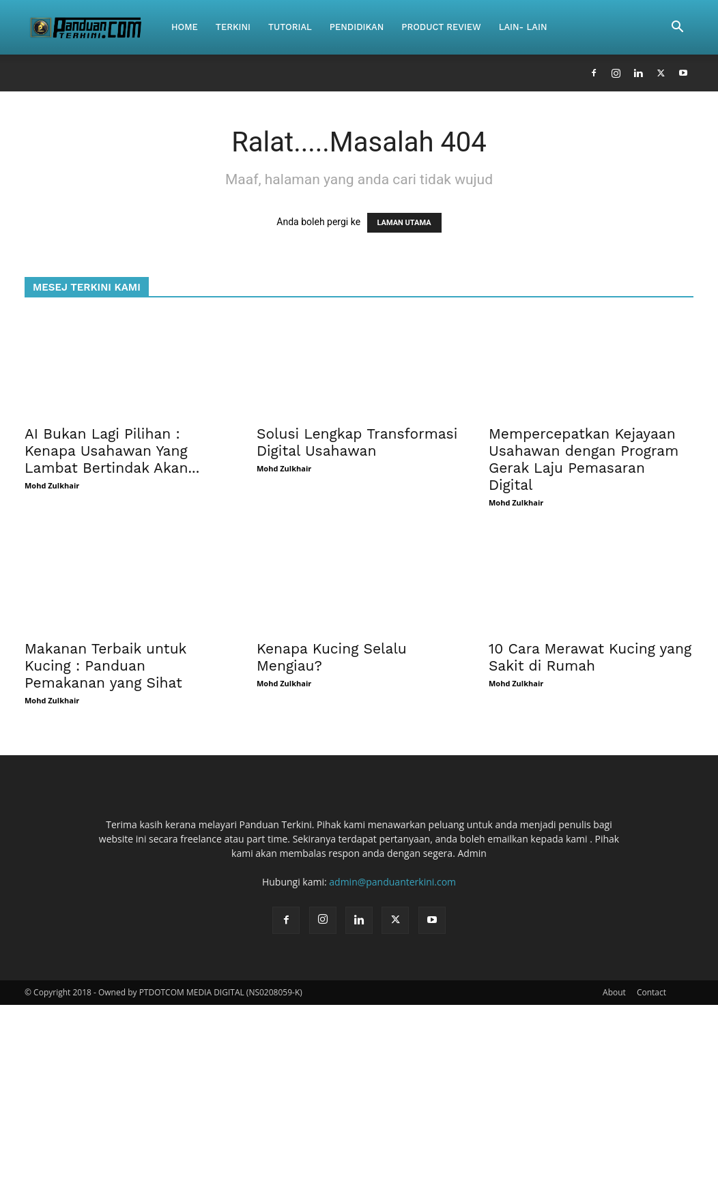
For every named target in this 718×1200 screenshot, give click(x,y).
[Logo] (93, 27)
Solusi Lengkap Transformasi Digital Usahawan (357, 442)
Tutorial (290, 27)
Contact (651, 992)
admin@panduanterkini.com (392, 881)
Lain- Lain (523, 27)
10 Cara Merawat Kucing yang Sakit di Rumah (590, 657)
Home (184, 27)
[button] (677, 28)
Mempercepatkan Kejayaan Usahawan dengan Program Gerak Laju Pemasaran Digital (583, 459)
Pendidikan (357, 27)
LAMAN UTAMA (404, 222)
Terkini (233, 27)
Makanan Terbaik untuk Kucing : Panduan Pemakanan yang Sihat (105, 665)
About (614, 992)
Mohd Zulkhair (52, 485)
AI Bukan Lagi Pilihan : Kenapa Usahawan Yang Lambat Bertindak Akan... (112, 450)
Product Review (440, 27)
